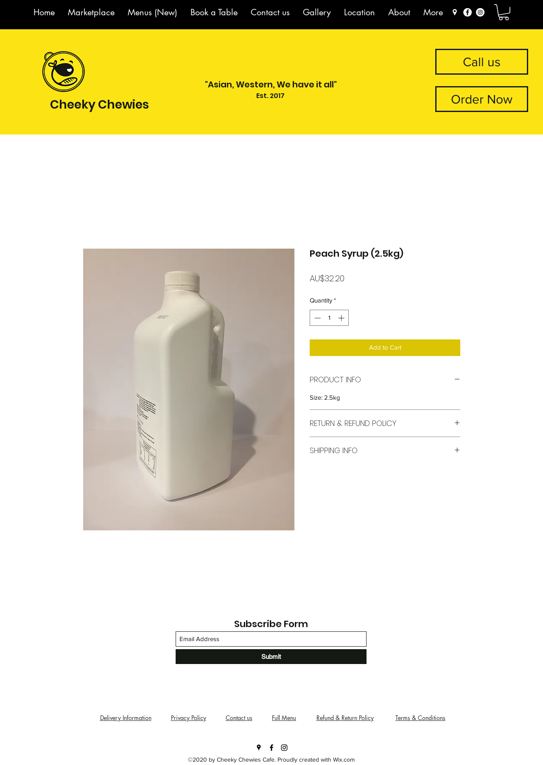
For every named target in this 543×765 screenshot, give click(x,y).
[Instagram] (480, 12)
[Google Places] (259, 747)
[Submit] (271, 656)
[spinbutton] (329, 318)
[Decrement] (316, 318)
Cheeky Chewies (99, 104)
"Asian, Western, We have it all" (271, 84)
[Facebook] (467, 12)
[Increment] (342, 318)
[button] (503, 12)
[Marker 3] (455, 12)
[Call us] (481, 62)
